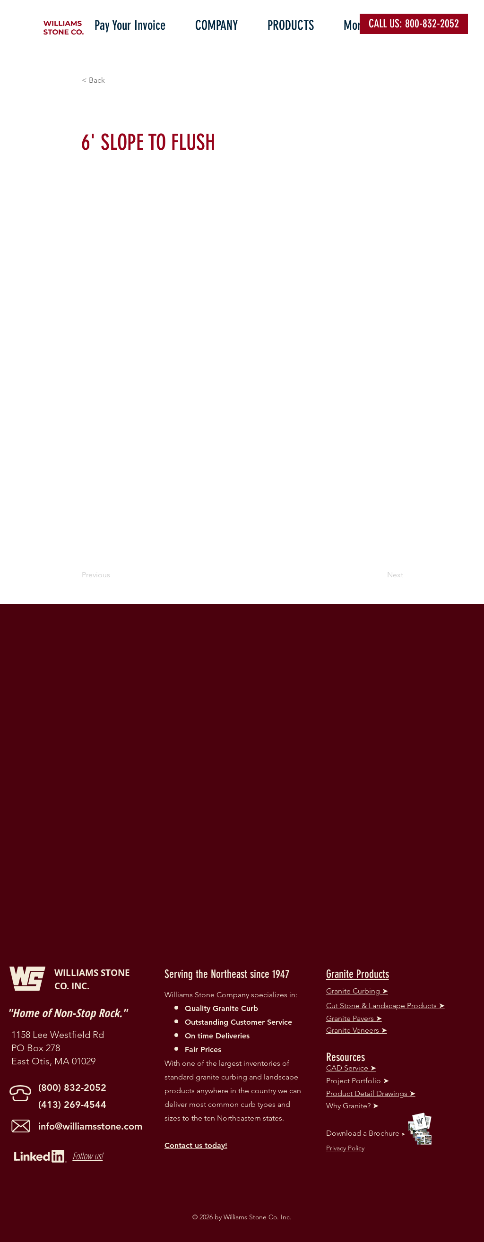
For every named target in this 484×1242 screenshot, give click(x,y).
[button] (224, 23)
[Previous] (113, 574)
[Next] (379, 574)
